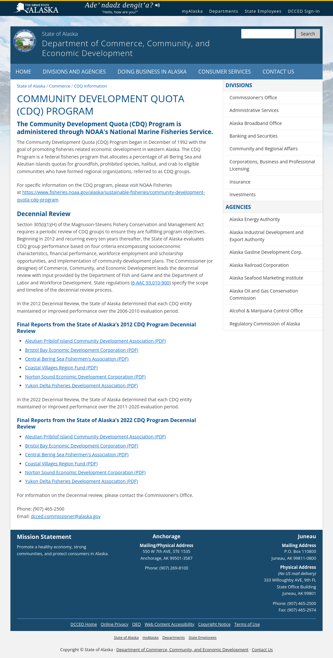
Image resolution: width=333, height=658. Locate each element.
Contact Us (278, 71)
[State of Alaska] (24, 40)
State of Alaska (39, 9)
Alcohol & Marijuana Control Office (266, 311)
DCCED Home (84, 624)
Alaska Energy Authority (255, 219)
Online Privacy (114, 624)
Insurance (240, 182)
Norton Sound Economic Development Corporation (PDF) (85, 377)
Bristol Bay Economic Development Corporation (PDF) (81, 350)
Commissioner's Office (253, 97)
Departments (223, 11)
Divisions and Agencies (74, 71)
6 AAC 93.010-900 (150, 283)
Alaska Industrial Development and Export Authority (267, 235)
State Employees (263, 11)
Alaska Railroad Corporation (259, 265)
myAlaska (192, 11)
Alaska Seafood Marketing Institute (266, 278)
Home (23, 71)
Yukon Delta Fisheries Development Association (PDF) (81, 385)
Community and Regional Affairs (264, 148)
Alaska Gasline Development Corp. (266, 252)
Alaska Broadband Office (256, 123)
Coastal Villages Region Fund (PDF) (61, 367)
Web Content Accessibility (169, 624)
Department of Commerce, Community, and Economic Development (182, 649)
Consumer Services (224, 71)
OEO (136, 624)
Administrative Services (254, 110)
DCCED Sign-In (304, 11)
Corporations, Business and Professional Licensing (272, 165)
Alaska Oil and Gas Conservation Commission (264, 294)
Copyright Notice (214, 624)
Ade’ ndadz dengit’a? (122, 5)
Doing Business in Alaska (151, 71)
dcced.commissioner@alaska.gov (65, 516)
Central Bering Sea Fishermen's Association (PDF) (76, 359)
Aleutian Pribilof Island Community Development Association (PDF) (95, 341)
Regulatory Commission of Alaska (265, 324)
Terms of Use (247, 624)
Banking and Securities (254, 136)
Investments (243, 194)
